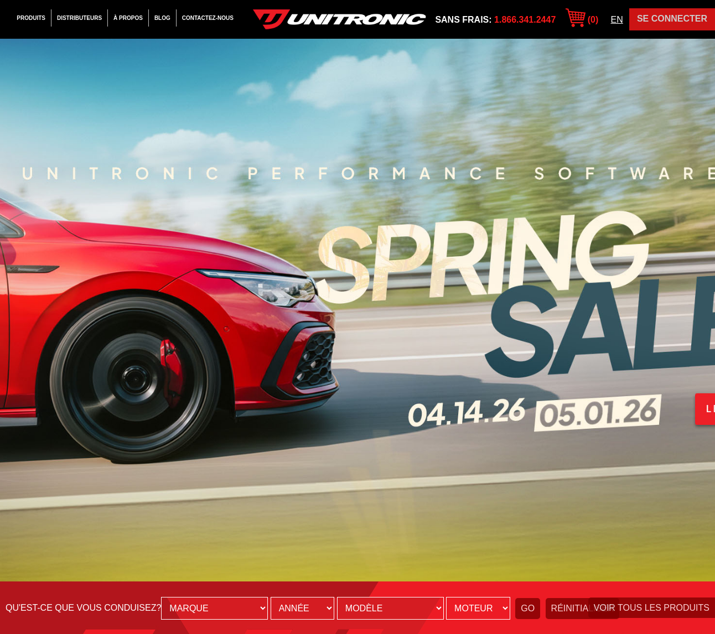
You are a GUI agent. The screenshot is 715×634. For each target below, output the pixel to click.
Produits (31, 18)
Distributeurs (79, 18)
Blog (162, 18)
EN (617, 19)
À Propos (128, 18)
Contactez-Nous (208, 18)
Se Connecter (672, 18)
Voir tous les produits (651, 607)
